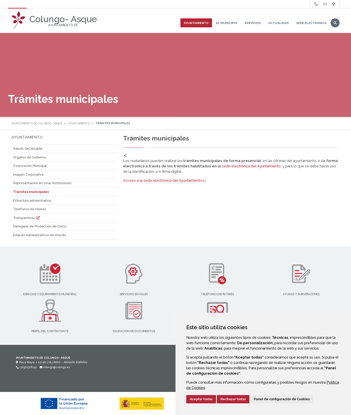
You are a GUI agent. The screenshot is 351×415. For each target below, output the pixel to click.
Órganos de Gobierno (29, 157)
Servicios (253, 23)
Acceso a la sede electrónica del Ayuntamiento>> (164, 180)
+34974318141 (26, 367)
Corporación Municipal (30, 166)
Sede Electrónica (311, 23)
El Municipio (226, 23)
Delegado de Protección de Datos (39, 226)
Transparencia (27, 218)
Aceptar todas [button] (201, 399)
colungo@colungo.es (55, 367)
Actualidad (278, 23)
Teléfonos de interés (29, 209)
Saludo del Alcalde (28, 148)
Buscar (335, 22)
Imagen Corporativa (28, 174)
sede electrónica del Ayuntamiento (251, 166)
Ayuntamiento (196, 23)
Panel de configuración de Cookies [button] (282, 399)
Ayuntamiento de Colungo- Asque (36, 123)
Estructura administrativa (32, 200)
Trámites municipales (31, 192)
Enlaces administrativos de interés (39, 235)
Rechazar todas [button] (233, 399)
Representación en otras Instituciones (42, 183)
